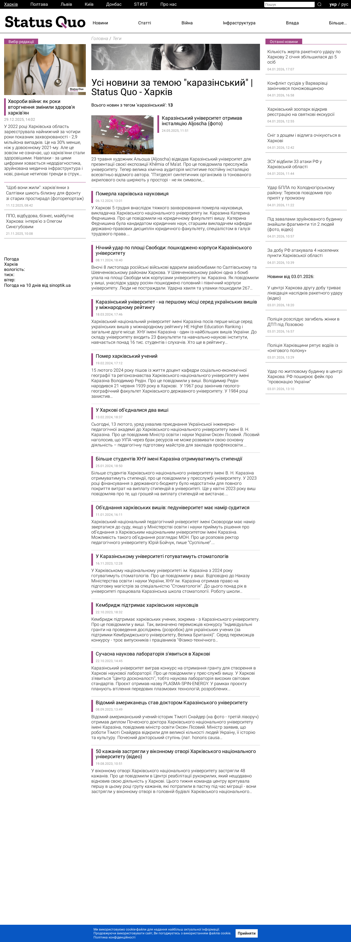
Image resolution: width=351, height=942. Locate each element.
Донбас (113, 4)
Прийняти (247, 933)
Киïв (89, 4)
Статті (144, 22)
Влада (292, 22)
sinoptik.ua (60, 285)
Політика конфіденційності (114, 937)
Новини (100, 22)
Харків (11, 4)
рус (344, 4)
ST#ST (141, 4)
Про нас (168, 4)
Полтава (39, 4)
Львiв (66, 4)
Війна (187, 22)
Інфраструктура (239, 22)
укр (333, 4)
